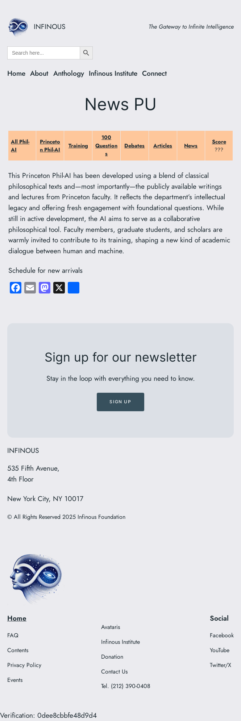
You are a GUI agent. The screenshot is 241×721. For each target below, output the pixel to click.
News (191, 145)
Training (78, 145)
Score (219, 141)
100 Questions (106, 145)
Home (16, 618)
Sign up (120, 401)
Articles (162, 145)
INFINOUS (50, 26)
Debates (134, 145)
